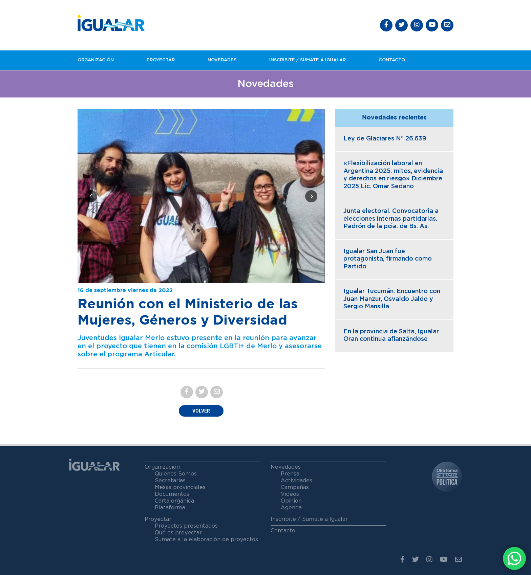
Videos (290, 494)
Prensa (290, 474)
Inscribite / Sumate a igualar (307, 60)
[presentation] (91, 196)
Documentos (172, 494)
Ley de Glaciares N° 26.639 (384, 139)
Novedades (222, 60)
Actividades (296, 480)
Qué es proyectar (178, 532)
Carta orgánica (174, 501)
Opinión (291, 501)
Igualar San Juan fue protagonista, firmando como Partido (387, 259)
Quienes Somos (176, 474)
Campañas (295, 487)
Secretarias (170, 480)
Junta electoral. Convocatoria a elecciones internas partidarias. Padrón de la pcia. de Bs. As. (391, 218)
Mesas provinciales (180, 487)
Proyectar (161, 60)
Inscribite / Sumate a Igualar (309, 519)
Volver (201, 411)
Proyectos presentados (186, 526)
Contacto (392, 60)
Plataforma (170, 507)
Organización (96, 60)
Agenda (291, 507)
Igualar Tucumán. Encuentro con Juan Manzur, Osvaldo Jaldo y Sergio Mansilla (391, 299)
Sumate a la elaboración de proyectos (206, 539)
